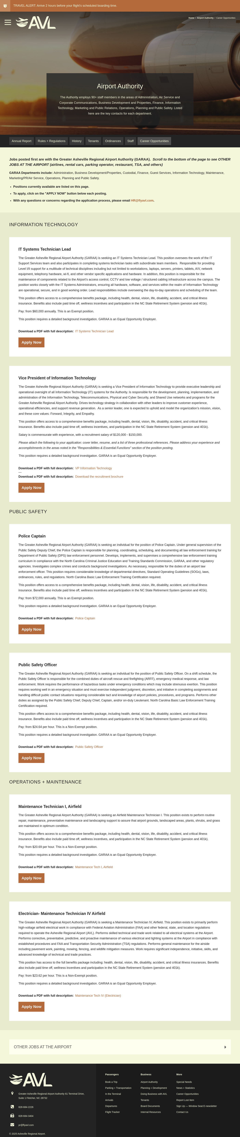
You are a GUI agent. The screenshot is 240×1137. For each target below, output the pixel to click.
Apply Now (31, 342)
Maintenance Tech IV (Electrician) (98, 995)
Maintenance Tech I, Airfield (94, 867)
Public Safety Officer (89, 747)
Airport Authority (205, 18)
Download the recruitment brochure (99, 476)
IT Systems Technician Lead (94, 331)
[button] (8, 24)
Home (191, 18)
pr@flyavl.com (26, 1125)
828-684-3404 (25, 1116)
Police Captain (85, 618)
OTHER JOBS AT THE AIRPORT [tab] (121, 1047)
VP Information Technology (93, 468)
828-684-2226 (25, 1107)
